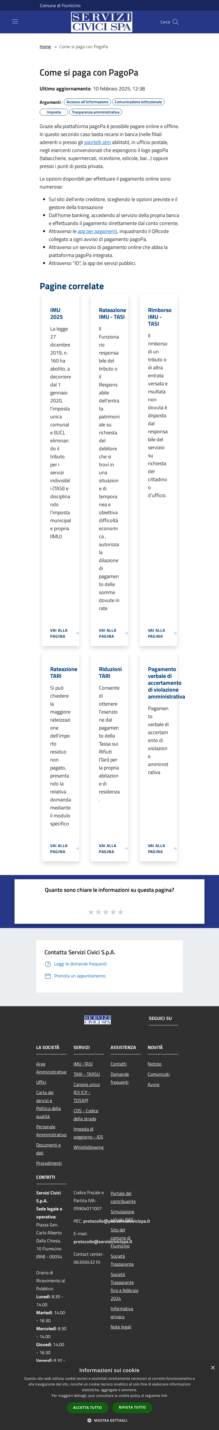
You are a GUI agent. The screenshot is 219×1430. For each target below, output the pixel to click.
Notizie (154, 1063)
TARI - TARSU (87, 1074)
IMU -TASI (83, 1063)
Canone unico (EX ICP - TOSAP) (87, 1092)
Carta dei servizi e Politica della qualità (48, 1104)
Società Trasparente (122, 1260)
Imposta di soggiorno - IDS (88, 1132)
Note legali (121, 1326)
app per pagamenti (97, 231)
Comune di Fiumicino (60, 5)
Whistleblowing (89, 1147)
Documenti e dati (48, 1148)
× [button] (212, 1368)
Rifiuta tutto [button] (132, 1407)
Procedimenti (49, 1163)
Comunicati (159, 1074)
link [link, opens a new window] (164, 1395)
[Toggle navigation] (15, 21)
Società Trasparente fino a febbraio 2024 (124, 1286)
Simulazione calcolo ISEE (122, 1215)
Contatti (119, 1063)
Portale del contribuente (123, 1197)
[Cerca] (175, 22)
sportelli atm (97, 142)
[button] (109, 1420)
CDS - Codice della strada (86, 1114)
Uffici (41, 1082)
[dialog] (109, 1396)
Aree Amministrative (51, 1067)
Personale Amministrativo (51, 1130)
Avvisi (153, 1084)
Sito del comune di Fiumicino (121, 1237)
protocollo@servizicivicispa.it (103, 1241)
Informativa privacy (122, 1312)
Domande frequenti (120, 1078)
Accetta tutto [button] (87, 1407)
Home (45, 46)
